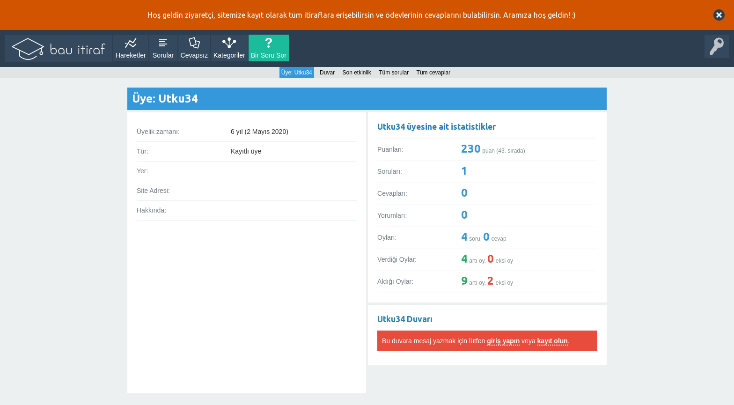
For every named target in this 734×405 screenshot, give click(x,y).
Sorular (163, 55)
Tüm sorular (394, 72)
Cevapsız (194, 55)
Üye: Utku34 (296, 72)
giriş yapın (503, 341)
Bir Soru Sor (268, 55)
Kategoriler (229, 55)
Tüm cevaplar (434, 72)
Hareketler (131, 55)
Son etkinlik (356, 72)
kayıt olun (552, 341)
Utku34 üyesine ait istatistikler (436, 126)
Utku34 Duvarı (405, 319)
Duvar (327, 72)
